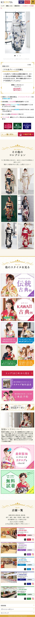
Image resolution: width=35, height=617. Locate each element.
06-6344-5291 (22, 545)
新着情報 (17, 605)
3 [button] (20, 55)
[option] (17, 32)
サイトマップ (17, 613)
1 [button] (14, 55)
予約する (21, 535)
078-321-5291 (22, 530)
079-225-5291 (22, 589)
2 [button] (17, 55)
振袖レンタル (9, 5)
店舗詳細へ (29, 535)
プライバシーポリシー (17, 609)
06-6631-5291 (22, 560)
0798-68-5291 (22, 574)
